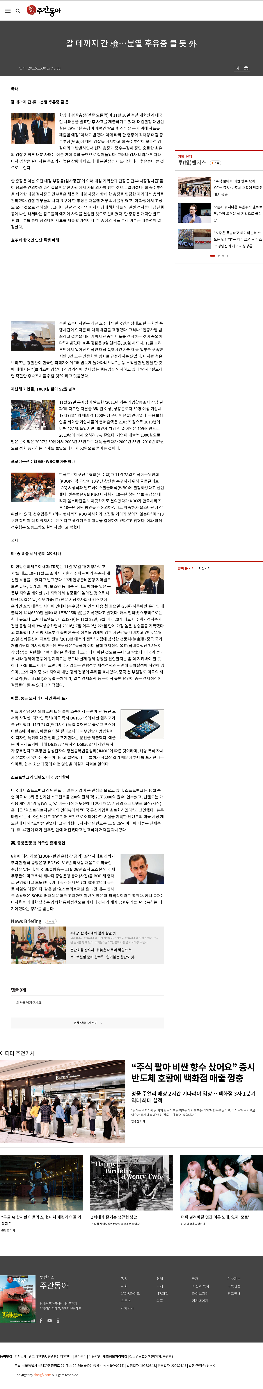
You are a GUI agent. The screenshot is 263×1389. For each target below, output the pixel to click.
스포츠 (126, 1301)
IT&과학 (162, 1294)
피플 (159, 1301)
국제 (159, 1286)
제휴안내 (66, 1357)
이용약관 (95, 1357)
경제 (159, 1279)
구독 (51, 921)
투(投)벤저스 (192, 162)
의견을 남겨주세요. (29, 1003)
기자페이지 (200, 1301)
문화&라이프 (130, 1294)
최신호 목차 (200, 1286)
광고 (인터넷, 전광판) (43, 1357)
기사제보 (234, 1279)
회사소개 (20, 1357)
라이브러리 (200, 1294)
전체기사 (127, 1308)
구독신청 (234, 1286)
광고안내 (234, 1294)
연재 (195, 1279)
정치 (124, 1279)
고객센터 (80, 1357)
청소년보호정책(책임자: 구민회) (151, 1357)
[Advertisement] (66, 281)
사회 (124, 1286)
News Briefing (26, 921)
